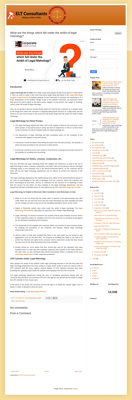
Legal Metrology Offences (36, 292)
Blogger (75, 389)
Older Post (78, 371)
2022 (94, 191)
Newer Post (15, 371)
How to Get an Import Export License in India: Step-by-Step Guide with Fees (112, 83)
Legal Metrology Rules (101, 226)
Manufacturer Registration (101, 176)
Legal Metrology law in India (69, 187)
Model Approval (97, 179)
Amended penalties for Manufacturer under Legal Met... (106, 238)
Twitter (94, 270)
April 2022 (98, 193)
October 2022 (99, 252)
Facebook (95, 268)
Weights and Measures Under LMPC (104, 181)
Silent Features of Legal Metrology (105, 215)
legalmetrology (97, 163)
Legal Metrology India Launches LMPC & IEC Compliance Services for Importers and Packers (110, 101)
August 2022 (98, 205)
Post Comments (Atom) (27, 375)
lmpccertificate (97, 174)
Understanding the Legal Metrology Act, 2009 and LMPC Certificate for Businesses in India (110, 120)
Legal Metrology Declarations (102, 158)
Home (47, 371)
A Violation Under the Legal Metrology (106, 223)
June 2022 (98, 199)
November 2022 (100, 255)
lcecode (94, 153)
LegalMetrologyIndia (99, 168)
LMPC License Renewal (100, 171)
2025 (94, 259)
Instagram (95, 278)
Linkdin (94, 276)
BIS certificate (96, 142)
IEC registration (97, 148)
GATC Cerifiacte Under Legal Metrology (107, 234)
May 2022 (97, 196)
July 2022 (97, 202)
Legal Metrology (20, 301)
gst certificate (96, 145)
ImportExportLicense (99, 150)
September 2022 (100, 208)
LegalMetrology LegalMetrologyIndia (104, 166)
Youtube (95, 273)
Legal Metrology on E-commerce (103, 161)
